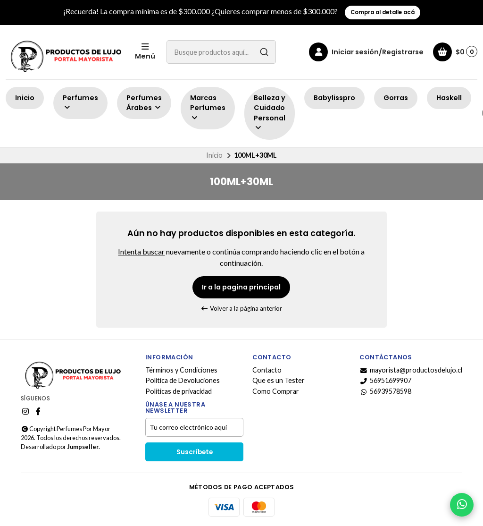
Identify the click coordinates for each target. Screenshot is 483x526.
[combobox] (221, 52)
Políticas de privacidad (178, 391)
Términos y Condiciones (181, 370)
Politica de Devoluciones (182, 380)
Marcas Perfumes (207, 107)
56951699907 (385, 380)
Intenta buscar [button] (141, 251)
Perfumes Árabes (144, 103)
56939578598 (385, 391)
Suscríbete (194, 452)
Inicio (24, 97)
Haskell (449, 97)
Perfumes (80, 102)
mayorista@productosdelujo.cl (410, 370)
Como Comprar (275, 391)
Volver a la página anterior (242, 308)
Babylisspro (334, 97)
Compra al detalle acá (382, 12)
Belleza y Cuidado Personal (269, 112)
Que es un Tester (278, 380)
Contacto (267, 370)
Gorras (395, 97)
